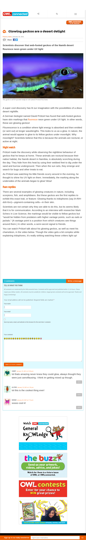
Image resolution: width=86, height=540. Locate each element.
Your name (7, 304)
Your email (7, 311)
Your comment (8, 334)
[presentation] (19, 328)
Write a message (75, 281)
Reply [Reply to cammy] (79, 382)
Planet (5, 36)
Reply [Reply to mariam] (79, 407)
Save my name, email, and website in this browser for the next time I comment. (27, 322)
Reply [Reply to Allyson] (79, 394)
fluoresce (33, 119)
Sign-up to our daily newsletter (16, 538)
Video (10, 36)
